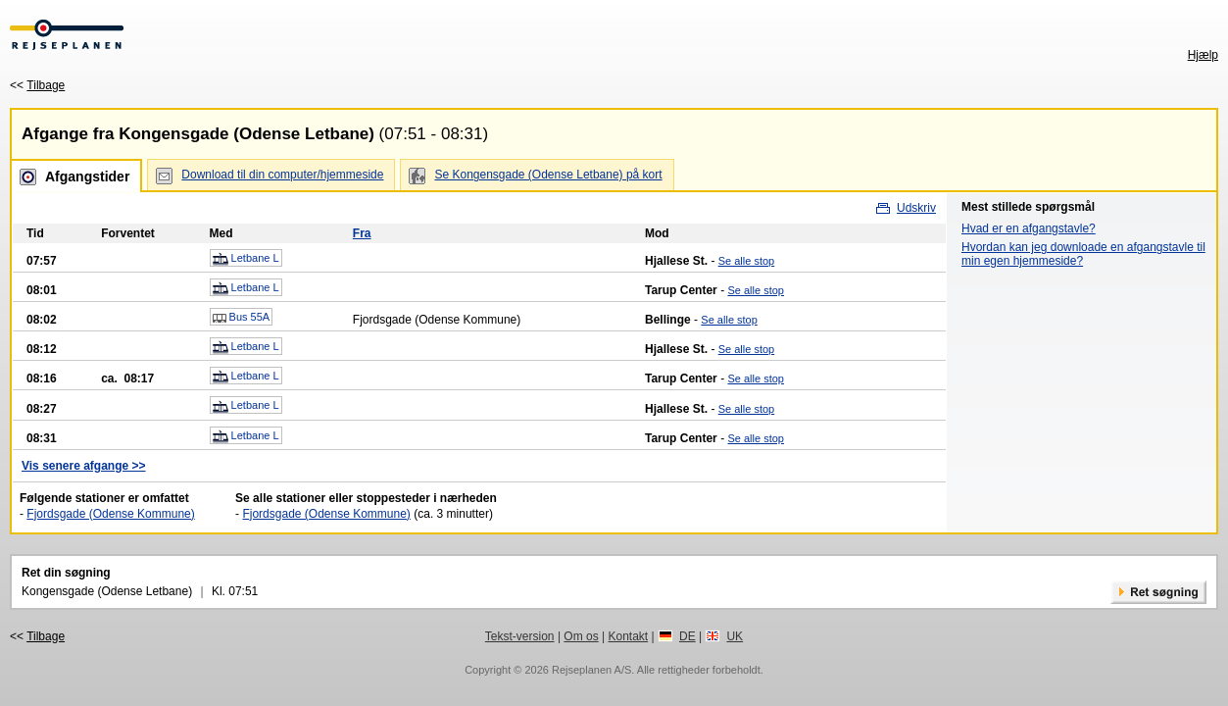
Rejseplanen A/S (591, 670)
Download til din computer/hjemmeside (282, 174)
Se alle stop (746, 261)
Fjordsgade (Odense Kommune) (110, 514)
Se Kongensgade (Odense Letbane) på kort (548, 174)
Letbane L (246, 259)
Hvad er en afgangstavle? (1028, 228)
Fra (362, 233)
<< (37, 85)
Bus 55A (241, 318)
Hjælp (1203, 55)
